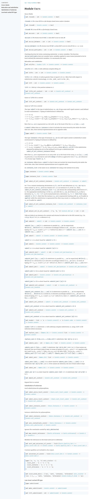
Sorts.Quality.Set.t (67, 443)
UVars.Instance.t (54, 406)
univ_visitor (78, 474)
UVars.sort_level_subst (59, 392)
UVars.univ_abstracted (34, 425)
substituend (62, 488)
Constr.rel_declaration (63, 252)
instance (75, 181)
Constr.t (82, 433)
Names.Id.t (46, 332)
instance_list (81, 204)
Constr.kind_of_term (69, 476)
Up (25, 3)
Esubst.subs (68, 320)
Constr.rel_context (63, 91)
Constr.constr (47, 17)
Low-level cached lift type (9, 12)
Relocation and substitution (9, 7)
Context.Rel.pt (67, 211)
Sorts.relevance (54, 433)
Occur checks (5, 5)
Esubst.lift (41, 64)
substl (84, 181)
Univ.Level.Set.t (32, 445)
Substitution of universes (9, 10)
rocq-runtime (32, 3)
